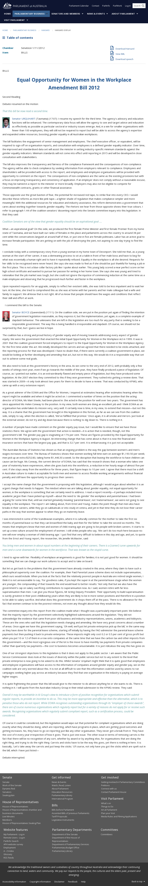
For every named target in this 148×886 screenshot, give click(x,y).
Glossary (8, 854)
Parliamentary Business (30, 13)
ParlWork (117, 6)
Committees (107, 834)
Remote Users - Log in (14, 837)
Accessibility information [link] (14, 881)
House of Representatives (15, 806)
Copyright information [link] (40, 881)
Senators (6, 792)
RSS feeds (9, 857)
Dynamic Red (8, 788)
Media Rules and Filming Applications (119, 816)
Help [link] (83, 881)
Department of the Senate (65, 834)
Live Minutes (8, 816)
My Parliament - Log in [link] (14, 834)
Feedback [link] (73, 881)
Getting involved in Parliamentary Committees (123, 782)
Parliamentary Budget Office (65, 847)
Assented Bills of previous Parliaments (70, 813)
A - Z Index (9, 851)
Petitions (105, 785)
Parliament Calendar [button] (79, 6)
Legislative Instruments (63, 819)
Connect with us (109, 788)
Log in (128, 6)
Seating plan (8, 795)
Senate (5, 782)
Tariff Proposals (59, 816)
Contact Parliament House (113, 792)
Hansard (45, 30)
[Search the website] (139, 6)
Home (7, 13)
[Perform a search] (143, 6)
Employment (10, 847)
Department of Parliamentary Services (70, 844)
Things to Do (107, 806)
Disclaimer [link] (59, 881)
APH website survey (13, 844)
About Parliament (123, 13)
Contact (95, 6)
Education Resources (62, 792)
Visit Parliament (14, 20)
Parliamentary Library (62, 795)
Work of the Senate (11, 785)
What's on (106, 803)
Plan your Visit (108, 813)
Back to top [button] (139, 881)
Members (7, 819)
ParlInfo (106, 6)
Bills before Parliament (63, 809)
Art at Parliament (109, 809)
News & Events (96, 13)
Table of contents (17, 38)
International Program (62, 798)
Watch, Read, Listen (61, 785)
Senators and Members (65, 13)
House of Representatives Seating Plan (21, 823)
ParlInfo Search (11, 841)
